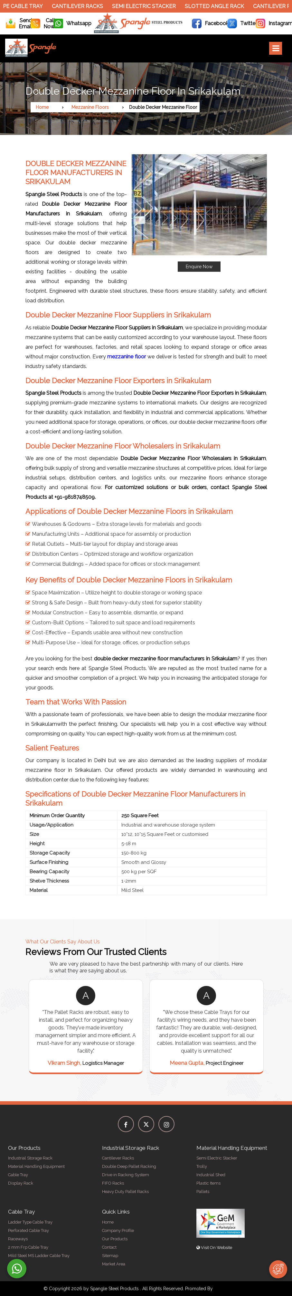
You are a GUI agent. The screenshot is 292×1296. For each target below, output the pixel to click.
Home (42, 107)
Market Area (113, 1264)
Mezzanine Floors (90, 107)
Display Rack (20, 1183)
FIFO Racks (113, 1183)
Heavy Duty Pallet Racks (125, 1191)
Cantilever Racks (80, 6)
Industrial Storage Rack (30, 1158)
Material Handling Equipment (36, 1166)
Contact (109, 1247)
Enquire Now (199, 266)
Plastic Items (208, 1183)
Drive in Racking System (125, 1174)
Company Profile (118, 1230)
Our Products (114, 1238)
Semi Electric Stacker (147, 6)
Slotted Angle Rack (217, 6)
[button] (199, 213)
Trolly (201, 1166)
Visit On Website (214, 1247)
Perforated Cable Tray (28, 1230)
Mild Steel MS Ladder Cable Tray (39, 1255)
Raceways (18, 1238)
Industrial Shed (210, 1174)
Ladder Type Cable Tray (30, 1222)
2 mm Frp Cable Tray (28, 1247)
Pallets (202, 1191)
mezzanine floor (126, 357)
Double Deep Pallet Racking (129, 1166)
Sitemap (110, 1255)
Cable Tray (18, 1174)
